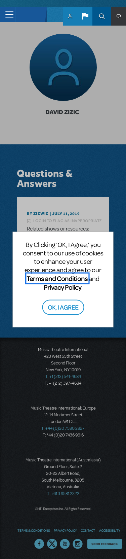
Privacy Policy (62, 287)
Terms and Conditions (57, 278)
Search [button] (101, 16)
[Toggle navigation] (7, 14)
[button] (85, 16)
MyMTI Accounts (70, 16)
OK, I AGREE (63, 307)
